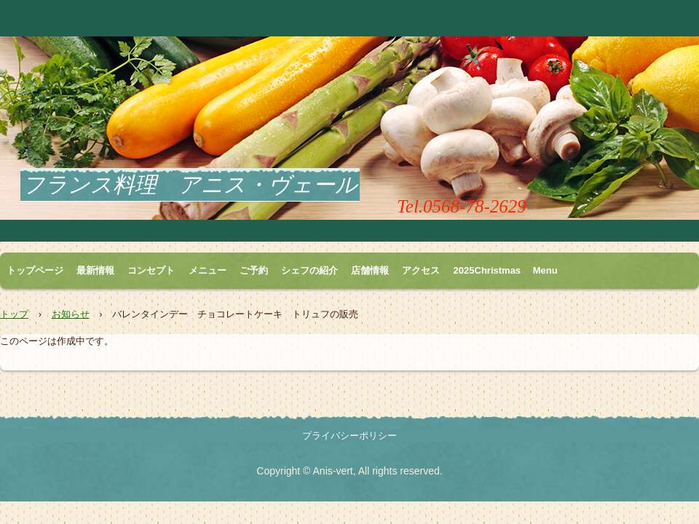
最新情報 (95, 270)
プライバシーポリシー (349, 435)
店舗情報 (370, 270)
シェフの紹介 (309, 270)
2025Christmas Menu (506, 270)
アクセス (421, 270)
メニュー (207, 270)
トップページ (35, 270)
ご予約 (254, 270)
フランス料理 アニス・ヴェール (190, 184)
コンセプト (151, 270)
